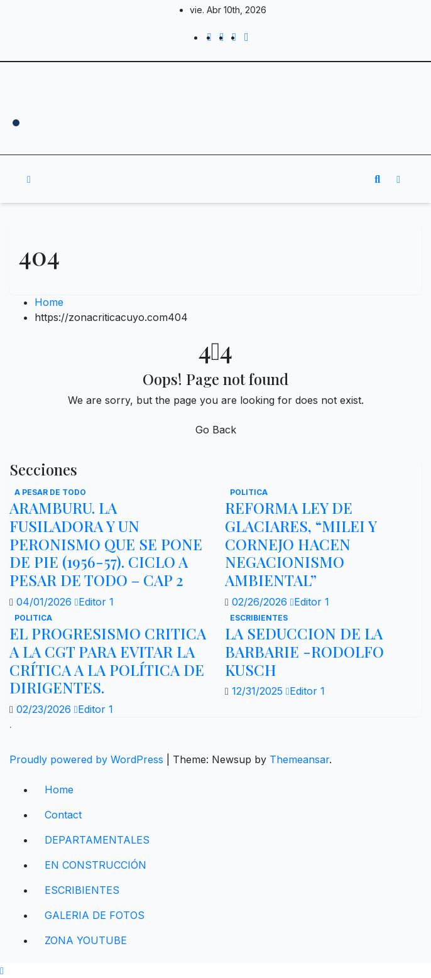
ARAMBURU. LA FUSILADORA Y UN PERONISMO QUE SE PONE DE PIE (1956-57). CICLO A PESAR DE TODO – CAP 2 (105, 543)
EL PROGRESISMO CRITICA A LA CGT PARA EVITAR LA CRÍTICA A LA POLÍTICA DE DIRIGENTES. (107, 660)
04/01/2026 (45, 601)
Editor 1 (94, 601)
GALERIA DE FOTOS (95, 915)
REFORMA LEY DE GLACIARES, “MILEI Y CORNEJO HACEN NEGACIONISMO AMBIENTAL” (300, 543)
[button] (377, 179)
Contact (63, 814)
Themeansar (299, 759)
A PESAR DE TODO (50, 492)
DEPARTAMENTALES (97, 840)
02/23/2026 (45, 709)
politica (249, 492)
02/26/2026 (261, 601)
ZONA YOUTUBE (86, 940)
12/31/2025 (259, 691)
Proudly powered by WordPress (87, 759)
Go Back (215, 429)
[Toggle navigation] (207, 179)
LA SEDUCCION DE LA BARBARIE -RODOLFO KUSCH (304, 651)
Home (49, 302)
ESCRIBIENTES (259, 617)
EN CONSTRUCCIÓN (95, 865)
